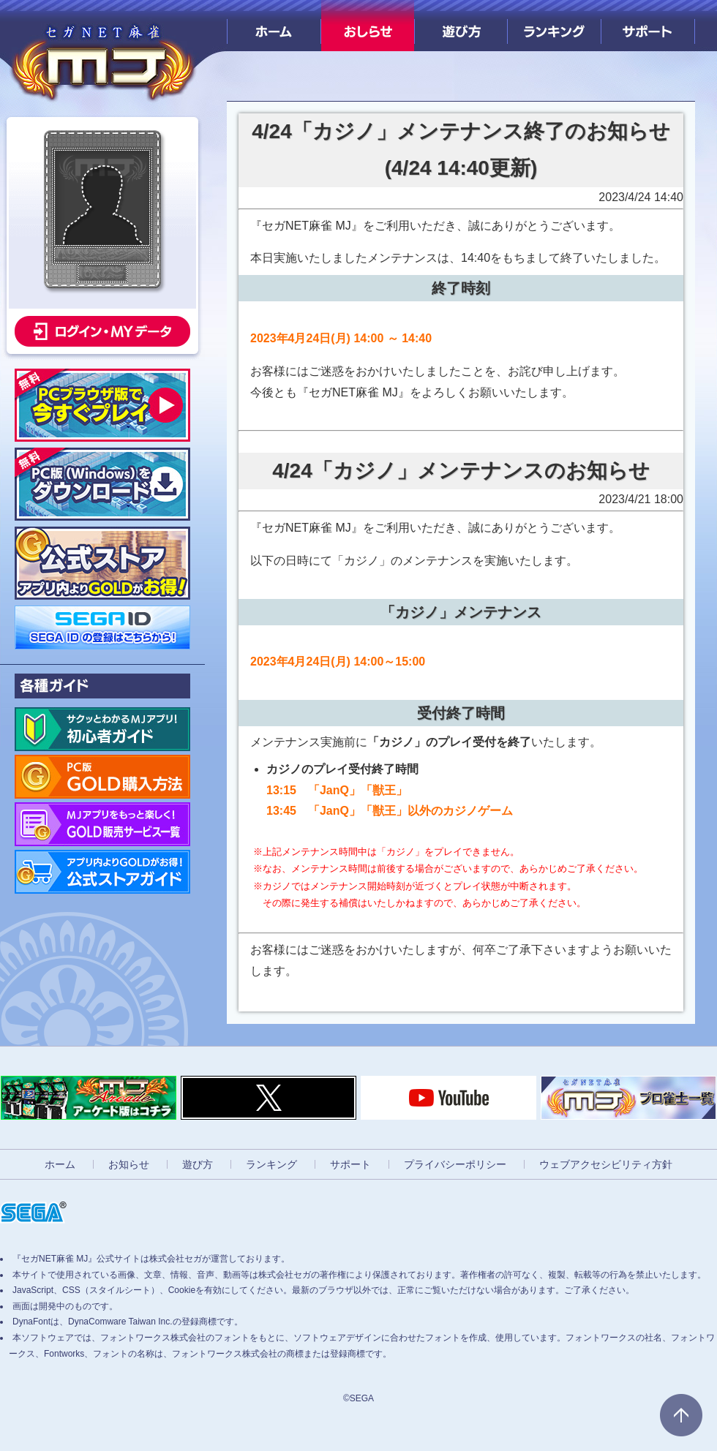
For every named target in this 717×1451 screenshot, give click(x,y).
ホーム (274, 25)
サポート (647, 25)
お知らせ (128, 1164)
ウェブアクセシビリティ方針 (605, 1164)
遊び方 (461, 25)
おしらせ (367, 25)
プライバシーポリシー (455, 1164)
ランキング (554, 25)
